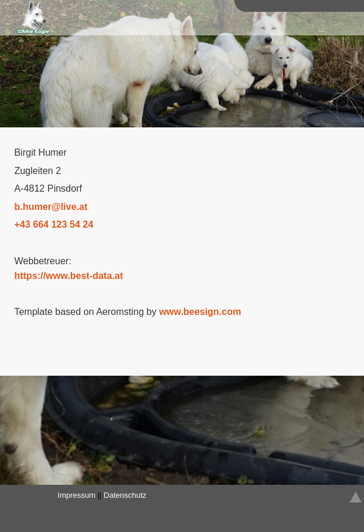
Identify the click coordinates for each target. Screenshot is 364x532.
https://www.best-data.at (68, 276)
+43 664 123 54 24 (53, 224)
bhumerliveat (50, 207)
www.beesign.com (200, 312)
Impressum (77, 495)
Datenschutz (125, 495)
